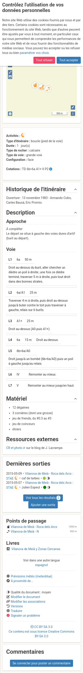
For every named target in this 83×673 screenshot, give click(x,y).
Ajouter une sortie (43, 505)
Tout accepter (68, 60)
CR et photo (14, 448)
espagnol (41, 565)
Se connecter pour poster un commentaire (42, 663)
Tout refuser (44, 60)
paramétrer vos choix (34, 53)
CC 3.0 (41, 631)
